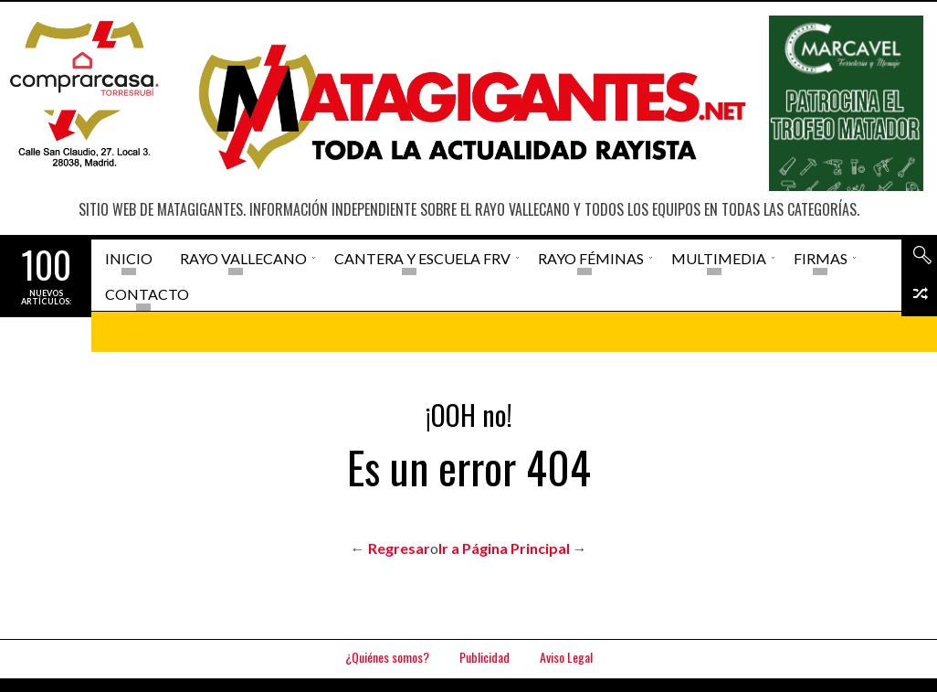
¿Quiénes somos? (387, 656)
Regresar (399, 548)
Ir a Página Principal (504, 548)
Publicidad (484, 656)
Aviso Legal (566, 656)
